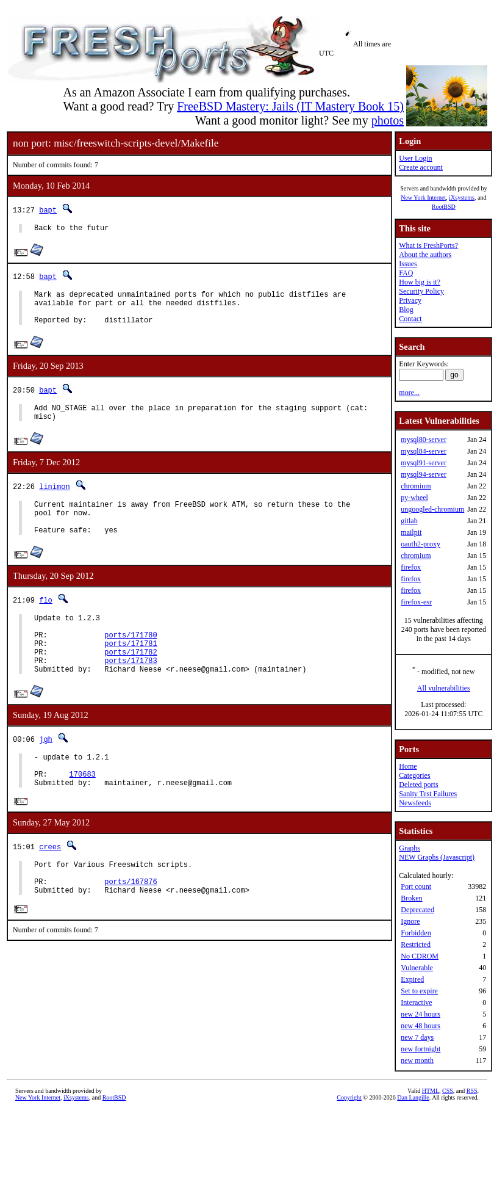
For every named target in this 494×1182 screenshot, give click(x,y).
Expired (412, 979)
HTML (430, 1090)
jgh (45, 772)
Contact (410, 318)
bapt (48, 210)
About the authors (425, 254)
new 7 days (417, 1037)
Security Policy (421, 291)
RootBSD (444, 206)
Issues (408, 263)
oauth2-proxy (420, 544)
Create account (421, 167)
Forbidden (416, 933)
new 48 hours (420, 1025)
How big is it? (419, 282)
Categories (414, 775)
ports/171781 (130, 670)
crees (50, 887)
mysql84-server (423, 451)
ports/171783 (130, 691)
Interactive (416, 1002)
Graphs (409, 848)
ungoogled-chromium (432, 509)
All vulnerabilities (443, 688)
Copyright (349, 1097)
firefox (411, 567)
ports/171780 (130, 660)
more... (409, 392)
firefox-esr (416, 602)
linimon (54, 499)
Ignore (410, 921)
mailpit (411, 532)
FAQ (406, 273)
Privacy (410, 300)
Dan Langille (413, 1097)
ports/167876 (130, 928)
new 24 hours (420, 1014)
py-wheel (414, 497)
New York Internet (423, 197)
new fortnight (420, 1049)
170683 (83, 812)
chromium (416, 486)
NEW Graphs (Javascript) (436, 857)
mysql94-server (423, 474)
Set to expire (419, 991)
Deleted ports (418, 784)
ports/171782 (130, 681)
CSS (447, 1090)
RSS (472, 1090)
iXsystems (461, 197)
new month (417, 1060)
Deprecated (417, 909)
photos (387, 120)
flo (45, 620)
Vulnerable (417, 967)
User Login (415, 158)
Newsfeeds (415, 803)
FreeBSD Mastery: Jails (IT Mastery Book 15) (290, 106)
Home (408, 766)
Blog (406, 309)
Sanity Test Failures (428, 793)
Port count (416, 886)
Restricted (416, 944)
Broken (411, 898)
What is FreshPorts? (428, 245)
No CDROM (420, 956)
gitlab (409, 521)
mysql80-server (423, 439)
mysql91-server (423, 463)
